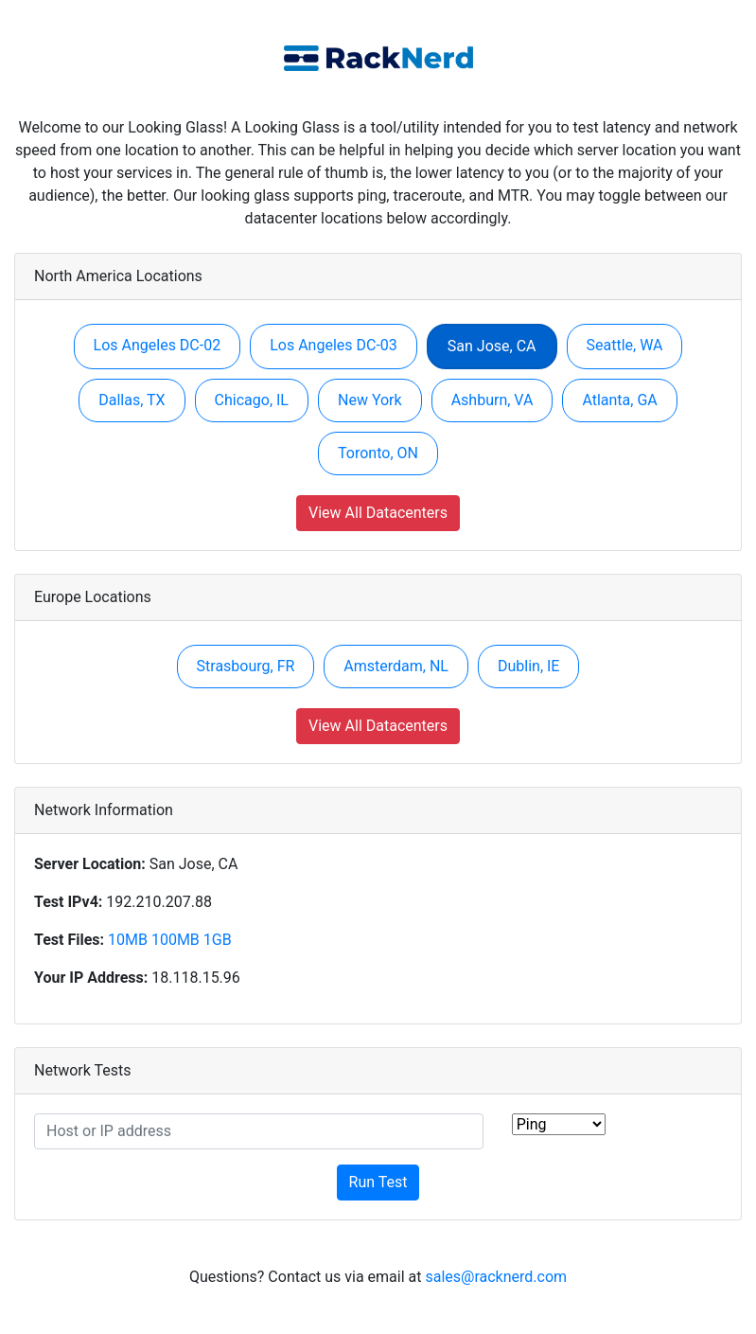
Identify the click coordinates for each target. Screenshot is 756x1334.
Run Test (378, 1182)
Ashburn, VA (492, 400)
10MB (128, 940)
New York (370, 400)
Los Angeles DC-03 (333, 345)
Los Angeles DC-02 (157, 345)
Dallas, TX (131, 400)
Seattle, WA (625, 345)
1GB (217, 940)
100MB (175, 940)
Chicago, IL (252, 400)
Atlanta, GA (619, 400)
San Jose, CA (492, 346)
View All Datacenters (378, 513)
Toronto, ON (378, 453)
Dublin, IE (528, 666)
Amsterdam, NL (395, 666)
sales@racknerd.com (496, 1277)
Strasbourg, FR (246, 666)
